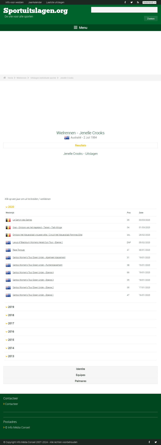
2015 (11, 340)
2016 (11, 331)
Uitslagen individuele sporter (43, 77)
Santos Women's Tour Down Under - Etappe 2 (33, 287)
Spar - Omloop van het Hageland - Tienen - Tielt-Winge (37, 227)
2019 (11, 307)
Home (10, 77)
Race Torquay (19, 249)
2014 (11, 348)
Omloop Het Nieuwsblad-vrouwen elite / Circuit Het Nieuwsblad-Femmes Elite (47, 234)
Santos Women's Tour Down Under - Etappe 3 (33, 279)
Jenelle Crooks (66, 77)
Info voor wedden (15, 2)
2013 (11, 356)
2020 (11, 207)
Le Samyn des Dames (22, 219)
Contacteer (11, 404)
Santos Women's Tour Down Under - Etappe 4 (33, 272)
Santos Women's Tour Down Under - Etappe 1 (33, 294)
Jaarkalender (35, 2)
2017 (11, 323)
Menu (80, 27)
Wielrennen (21, 77)
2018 (11, 315)
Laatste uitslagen (55, 2)
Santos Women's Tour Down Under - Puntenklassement (37, 264)
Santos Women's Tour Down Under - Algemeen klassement (39, 257)
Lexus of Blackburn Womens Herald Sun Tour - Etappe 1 (38, 242)
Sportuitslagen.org (16, 10)
